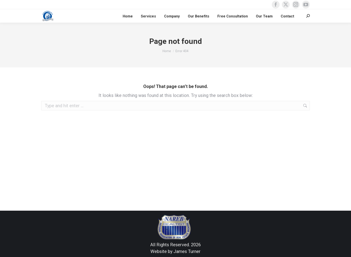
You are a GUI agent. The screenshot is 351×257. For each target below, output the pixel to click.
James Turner (187, 251)
